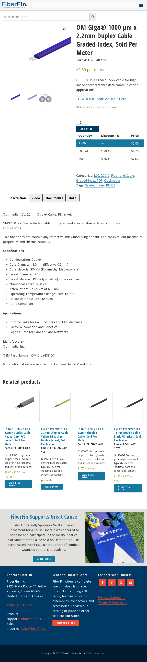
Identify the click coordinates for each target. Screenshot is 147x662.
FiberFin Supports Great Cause (44, 516)
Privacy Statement (111, 597)
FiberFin (21, 5)
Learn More (44, 558)
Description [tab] (17, 198)
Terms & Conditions (112, 602)
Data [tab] (72, 198)
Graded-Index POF (89, 180)
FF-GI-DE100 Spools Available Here (101, 99)
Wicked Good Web (95, 653)
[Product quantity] (81, 122)
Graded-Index (94, 185)
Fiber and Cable (122, 175)
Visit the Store (66, 622)
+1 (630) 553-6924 (19, 605)
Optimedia (112, 180)
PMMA (110, 185)
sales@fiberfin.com (35, 628)
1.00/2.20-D (101, 175)
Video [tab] (35, 198)
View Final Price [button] (15, 484)
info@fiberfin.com (33, 619)
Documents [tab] (54, 198)
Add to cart (88, 128)
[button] (141, 5)
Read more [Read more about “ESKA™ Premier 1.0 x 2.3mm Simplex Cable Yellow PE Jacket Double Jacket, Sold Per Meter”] (52, 486)
